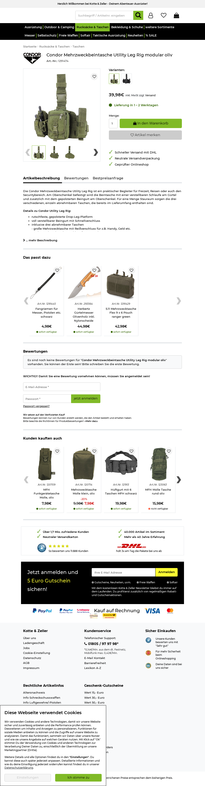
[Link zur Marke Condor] (32, 60)
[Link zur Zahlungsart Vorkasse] (93, 617)
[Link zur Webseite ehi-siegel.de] (148, 654)
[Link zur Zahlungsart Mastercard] (170, 612)
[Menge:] (113, 125)
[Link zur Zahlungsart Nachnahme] (109, 617)
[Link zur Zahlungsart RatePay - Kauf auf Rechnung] (83, 612)
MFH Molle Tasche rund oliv (158, 493)
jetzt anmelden (86, 400)
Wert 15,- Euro (94, 694)
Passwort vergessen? (36, 408)
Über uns (29, 639)
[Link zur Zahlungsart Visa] (152, 612)
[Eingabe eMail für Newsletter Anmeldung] (123, 574)
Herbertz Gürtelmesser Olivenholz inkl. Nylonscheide (84, 316)
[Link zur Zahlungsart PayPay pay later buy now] (66, 612)
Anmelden (168, 574)
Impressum (31, 670)
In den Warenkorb (150, 125)
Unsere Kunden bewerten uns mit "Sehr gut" (167, 644)
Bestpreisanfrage (108, 180)
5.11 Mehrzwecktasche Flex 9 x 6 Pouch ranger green (121, 314)
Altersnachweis (34, 694)
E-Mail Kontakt (94, 660)
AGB (26, 664)
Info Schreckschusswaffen (41, 699)
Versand (150, 97)
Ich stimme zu (78, 777)
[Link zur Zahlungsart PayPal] (42, 612)
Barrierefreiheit (95, 665)
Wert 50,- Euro (94, 704)
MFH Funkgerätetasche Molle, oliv (46, 495)
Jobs (26, 650)
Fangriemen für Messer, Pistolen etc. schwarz (46, 314)
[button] (33, 29)
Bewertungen (76, 180)
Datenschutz (32, 660)
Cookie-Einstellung (36, 654)
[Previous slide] (27, 154)
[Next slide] (96, 154)
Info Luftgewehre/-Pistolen (42, 704)
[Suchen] (138, 16)
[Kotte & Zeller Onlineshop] (47, 16)
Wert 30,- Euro (94, 699)
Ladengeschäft (33, 644)
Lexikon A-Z (92, 670)
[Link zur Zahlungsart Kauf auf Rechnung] (117, 612)
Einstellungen (28, 777)
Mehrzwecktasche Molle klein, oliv (84, 493)
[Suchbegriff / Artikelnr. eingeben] (104, 16)
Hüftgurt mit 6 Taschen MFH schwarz (121, 493)
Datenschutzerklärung (18, 767)
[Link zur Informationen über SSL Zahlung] (148, 667)
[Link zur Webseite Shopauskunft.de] (148, 641)
